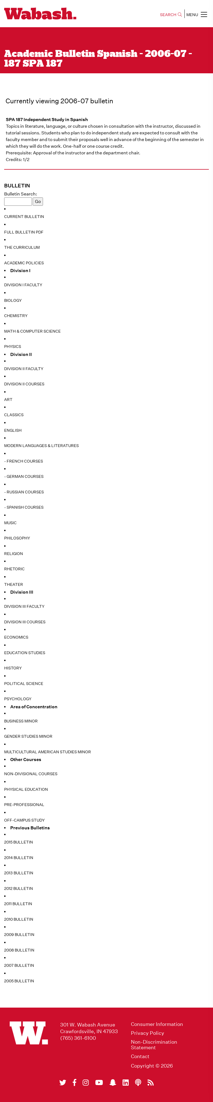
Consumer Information (157, 1024)
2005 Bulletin (19, 980)
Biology (13, 300)
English (13, 430)
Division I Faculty (23, 284)
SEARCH (171, 14)
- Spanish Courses (24, 507)
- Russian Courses (24, 492)
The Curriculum (22, 247)
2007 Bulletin (19, 965)
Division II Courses (24, 383)
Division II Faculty (23, 368)
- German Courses (24, 476)
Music (10, 522)
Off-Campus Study (24, 820)
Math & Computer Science (32, 331)
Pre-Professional (24, 804)
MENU (196, 14)
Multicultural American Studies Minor (47, 751)
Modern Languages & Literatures (41, 445)
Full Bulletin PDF (24, 232)
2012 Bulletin (18, 888)
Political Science (23, 683)
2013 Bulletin (18, 872)
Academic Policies (24, 262)
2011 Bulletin (18, 903)
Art (8, 399)
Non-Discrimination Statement (154, 1044)
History (13, 668)
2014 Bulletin (18, 857)
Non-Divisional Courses (30, 773)
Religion (13, 553)
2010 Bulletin (18, 919)
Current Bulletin (24, 216)
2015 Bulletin (18, 842)
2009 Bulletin (19, 934)
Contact (140, 1056)
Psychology (17, 698)
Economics (16, 637)
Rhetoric (14, 568)
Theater (13, 584)
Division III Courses (24, 621)
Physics (12, 346)
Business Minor (21, 721)
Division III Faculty (24, 606)
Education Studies (24, 652)
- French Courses (23, 461)
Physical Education (26, 789)
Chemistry (15, 315)
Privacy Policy (147, 1033)
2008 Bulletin (19, 950)
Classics (14, 414)
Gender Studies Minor (28, 736)
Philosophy (17, 538)
